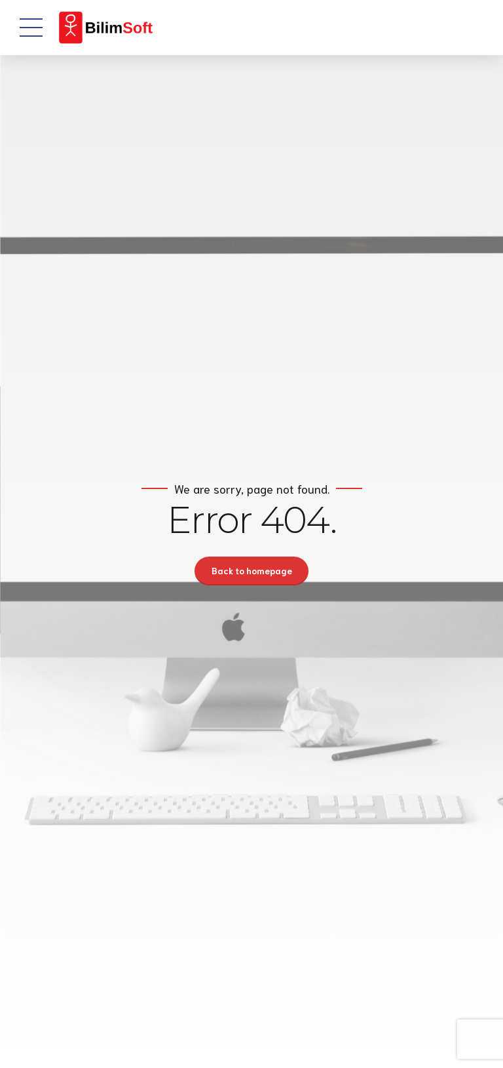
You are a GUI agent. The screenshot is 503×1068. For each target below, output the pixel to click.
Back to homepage (252, 571)
